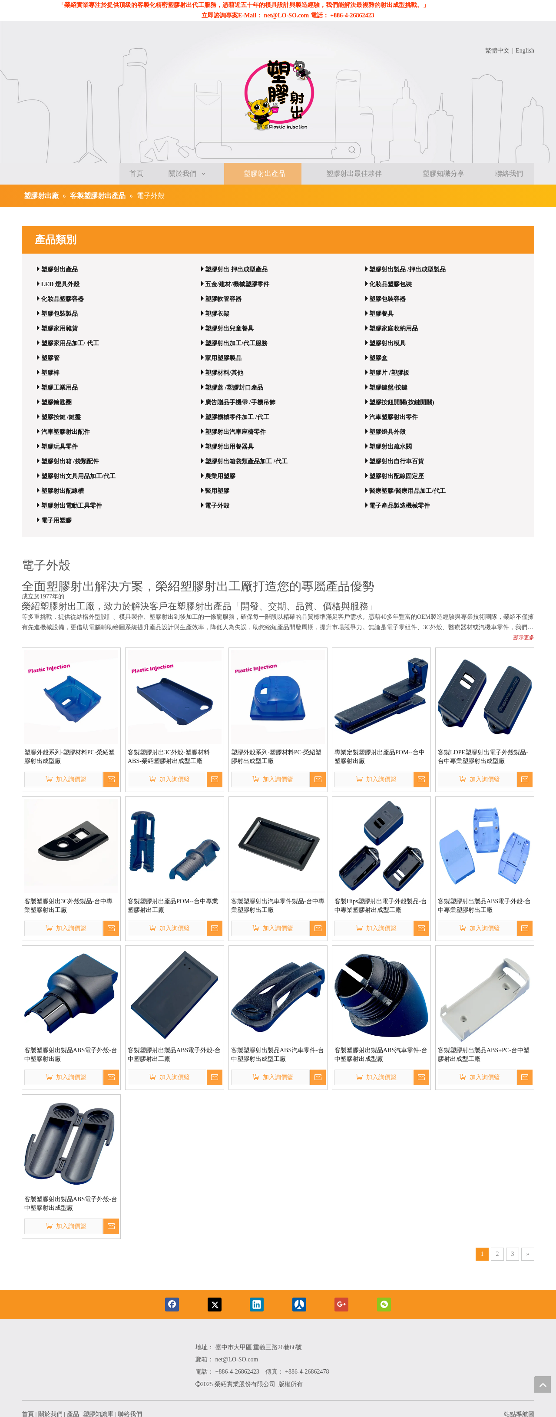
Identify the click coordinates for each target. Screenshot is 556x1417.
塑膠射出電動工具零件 (71, 505)
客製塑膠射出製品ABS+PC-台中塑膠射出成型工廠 (484, 1054)
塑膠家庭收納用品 (393, 328)
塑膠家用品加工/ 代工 (70, 343)
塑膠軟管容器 (223, 299)
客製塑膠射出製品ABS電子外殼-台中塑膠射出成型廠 (70, 1203)
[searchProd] (270, 150)
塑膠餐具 (381, 313)
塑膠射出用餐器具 (229, 446)
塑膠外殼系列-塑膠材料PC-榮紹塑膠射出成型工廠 (276, 756)
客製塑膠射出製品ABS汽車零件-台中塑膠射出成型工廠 (277, 1054)
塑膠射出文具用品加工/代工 (78, 476)
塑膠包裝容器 (387, 299)
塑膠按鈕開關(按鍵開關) (401, 402)
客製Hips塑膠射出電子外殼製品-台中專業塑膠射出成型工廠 (380, 905)
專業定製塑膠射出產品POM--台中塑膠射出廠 (379, 756)
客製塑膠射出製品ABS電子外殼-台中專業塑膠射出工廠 (484, 905)
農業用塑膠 (220, 476)
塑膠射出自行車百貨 (396, 461)
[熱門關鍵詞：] (352, 150)
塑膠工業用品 (59, 387)
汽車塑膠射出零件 (393, 417)
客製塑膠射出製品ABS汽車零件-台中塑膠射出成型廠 (380, 1054)
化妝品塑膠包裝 (390, 284)
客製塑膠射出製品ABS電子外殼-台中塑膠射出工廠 (174, 1054)
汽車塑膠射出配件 (65, 432)
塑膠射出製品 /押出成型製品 (407, 269)
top (542, 1384)
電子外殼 (217, 505)
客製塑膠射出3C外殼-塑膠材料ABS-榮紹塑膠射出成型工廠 (169, 756)
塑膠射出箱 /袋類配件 (70, 461)
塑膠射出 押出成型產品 (236, 269)
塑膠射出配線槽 (62, 491)
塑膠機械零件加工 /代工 (237, 417)
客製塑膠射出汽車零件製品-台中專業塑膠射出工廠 (277, 905)
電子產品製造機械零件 (399, 505)
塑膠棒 (50, 373)
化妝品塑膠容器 (62, 299)
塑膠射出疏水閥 (390, 446)
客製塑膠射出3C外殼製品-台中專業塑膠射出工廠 (68, 905)
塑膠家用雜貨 (59, 328)
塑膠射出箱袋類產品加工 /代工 (246, 461)
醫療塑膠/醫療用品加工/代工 (407, 491)
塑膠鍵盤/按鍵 (388, 387)
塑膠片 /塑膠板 (389, 373)
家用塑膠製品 (223, 358)
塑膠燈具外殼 (387, 432)
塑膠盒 (378, 358)
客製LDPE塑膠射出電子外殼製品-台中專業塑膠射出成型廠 (483, 756)
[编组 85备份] (104, 1365)
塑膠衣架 (217, 313)
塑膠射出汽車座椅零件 (235, 432)
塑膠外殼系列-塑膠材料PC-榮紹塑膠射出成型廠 (69, 756)
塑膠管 (50, 358)
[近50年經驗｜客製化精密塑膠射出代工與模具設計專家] (278, 97)
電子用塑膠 (56, 520)
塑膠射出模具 (387, 343)
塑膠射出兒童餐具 (229, 328)
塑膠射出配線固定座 (396, 476)
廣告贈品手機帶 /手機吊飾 (240, 402)
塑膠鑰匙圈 (56, 402)
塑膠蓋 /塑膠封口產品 (234, 387)
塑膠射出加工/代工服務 (236, 343)
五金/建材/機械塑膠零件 (237, 284)
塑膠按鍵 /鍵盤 (61, 417)
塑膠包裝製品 (59, 313)
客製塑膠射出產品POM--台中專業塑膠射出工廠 (173, 905)
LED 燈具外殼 (60, 284)
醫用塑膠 (217, 491)
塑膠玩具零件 (59, 446)
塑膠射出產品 (59, 269)
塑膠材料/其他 (224, 373)
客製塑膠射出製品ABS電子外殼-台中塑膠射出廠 (70, 1054)
